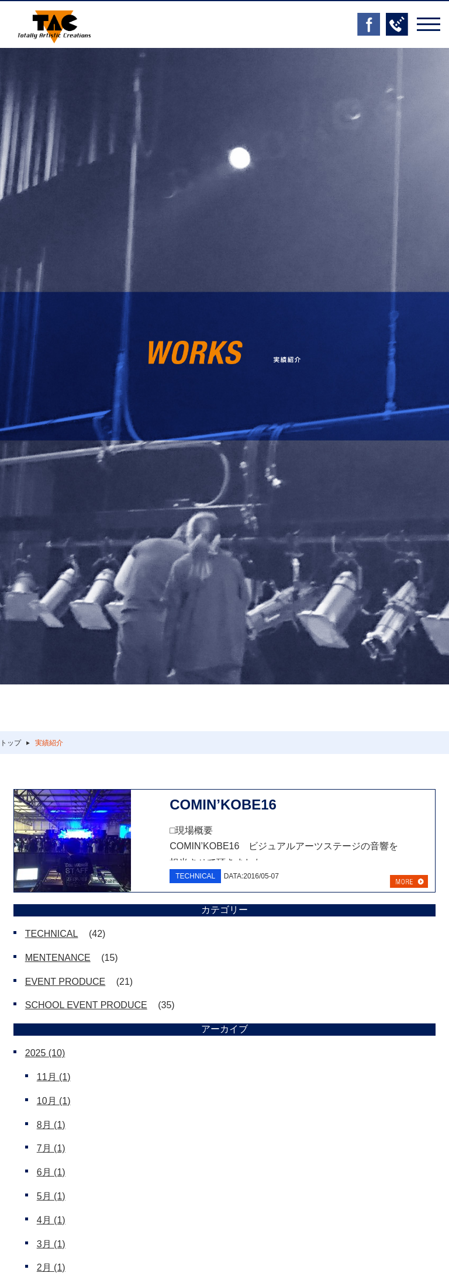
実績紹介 (49, 743)
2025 (45, 1053)
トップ (10, 743)
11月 (54, 1077)
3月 (51, 1244)
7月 (51, 1148)
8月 (51, 1125)
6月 (51, 1172)
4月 (51, 1220)
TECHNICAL (51, 934)
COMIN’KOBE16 (223, 804)
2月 (51, 1267)
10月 (54, 1101)
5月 (51, 1196)
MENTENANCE (58, 958)
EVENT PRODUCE (65, 982)
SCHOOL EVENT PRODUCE (86, 1005)
